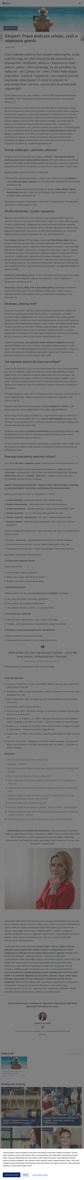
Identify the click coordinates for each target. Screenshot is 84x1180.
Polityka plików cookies (40, 1175)
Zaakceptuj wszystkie (11, 1175)
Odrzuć (25, 1175)
